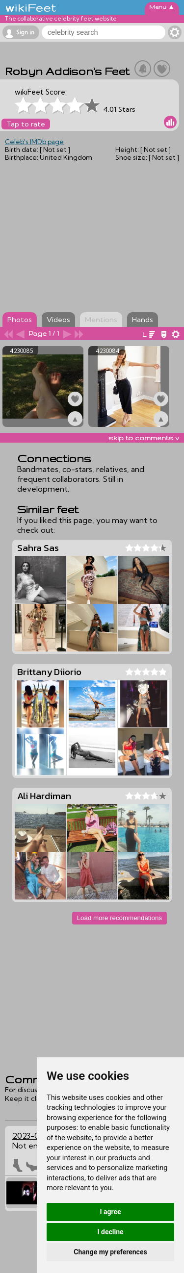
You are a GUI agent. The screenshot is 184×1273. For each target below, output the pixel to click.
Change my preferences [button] (110, 1252)
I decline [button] (110, 1232)
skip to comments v (143, 438)
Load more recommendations (119, 918)
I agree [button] (110, 1212)
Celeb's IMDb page (34, 142)
